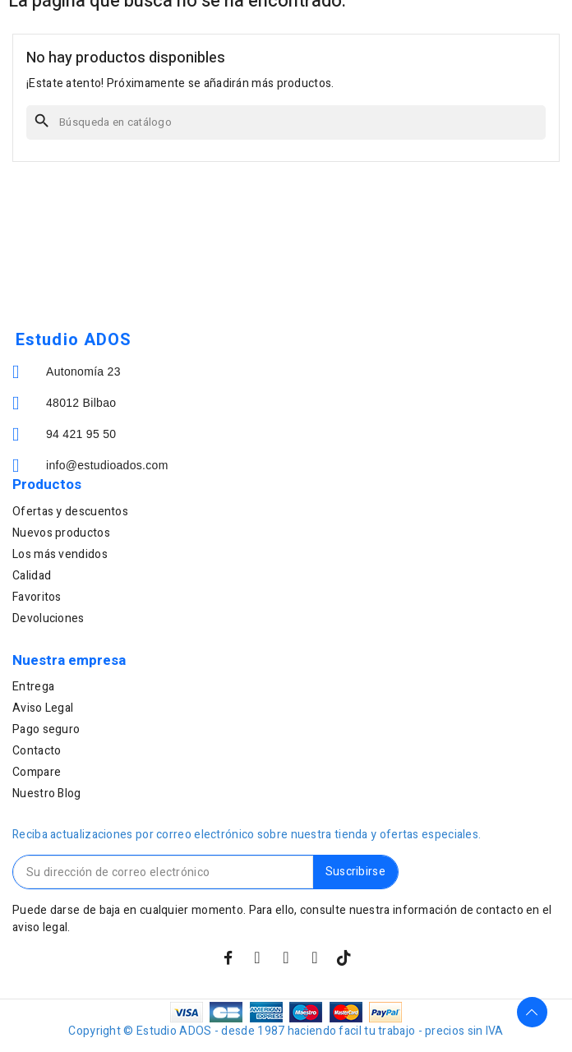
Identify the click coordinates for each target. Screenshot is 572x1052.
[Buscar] (286, 122)
